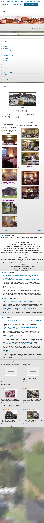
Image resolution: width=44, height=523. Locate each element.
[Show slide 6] (41, 28)
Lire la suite (3, 381)
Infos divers (32, 37)
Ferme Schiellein (5, 409)
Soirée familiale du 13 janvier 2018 (32, 366)
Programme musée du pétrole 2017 (10, 366)
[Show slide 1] (32, 28)
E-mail (4, 86)
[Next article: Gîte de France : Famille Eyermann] (39, 230)
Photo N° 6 (3, 388)
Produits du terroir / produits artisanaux (10, 408)
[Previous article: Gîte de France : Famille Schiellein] (5, 230)
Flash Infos (5, 67)
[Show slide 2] (34, 28)
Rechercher (2, 34)
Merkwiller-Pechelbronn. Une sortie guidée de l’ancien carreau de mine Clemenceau (20, 275)
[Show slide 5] (39, 28)
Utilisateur (5, 74)
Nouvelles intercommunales (8, 72)
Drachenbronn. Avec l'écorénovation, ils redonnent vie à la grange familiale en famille (21, 308)
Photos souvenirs (5, 387)
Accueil (2, 1)
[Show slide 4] (37, 28)
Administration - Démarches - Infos (14, 1)
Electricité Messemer (29, 409)
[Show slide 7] (43, 28)
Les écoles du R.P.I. (6, 4)
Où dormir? (7, 60)
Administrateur (6, 76)
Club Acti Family (26, 364)
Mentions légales (6, 79)
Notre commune (28, 1)
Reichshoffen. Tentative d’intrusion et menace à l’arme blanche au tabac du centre (20, 343)
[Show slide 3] (35, 28)
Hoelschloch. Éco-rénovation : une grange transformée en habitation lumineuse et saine (21, 301)
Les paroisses (37, 1)
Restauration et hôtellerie (31, 4)
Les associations (5, 7)
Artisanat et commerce (17, 4)
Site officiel (22, 107)
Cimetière (26, 37)
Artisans (25, 408)
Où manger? (7, 58)
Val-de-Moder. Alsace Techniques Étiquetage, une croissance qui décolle (18, 351)
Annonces (5, 70)
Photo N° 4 (25, 388)
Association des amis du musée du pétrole (10, 364)
